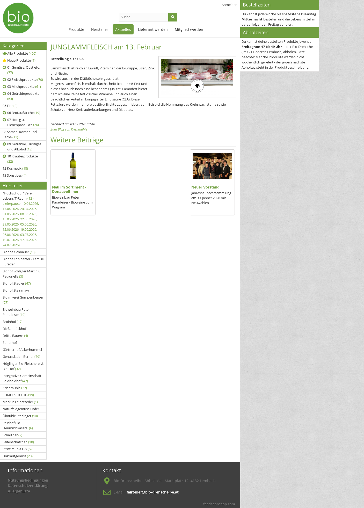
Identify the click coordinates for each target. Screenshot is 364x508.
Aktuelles (123, 29)
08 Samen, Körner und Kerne (20, 134)
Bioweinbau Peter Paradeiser (16, 312)
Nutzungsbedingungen (28, 480)
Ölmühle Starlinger (20, 415)
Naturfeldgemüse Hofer (21, 409)
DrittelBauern (15, 335)
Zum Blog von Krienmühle (68, 129)
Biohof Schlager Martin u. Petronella (22, 274)
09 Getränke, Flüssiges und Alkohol (22, 146)
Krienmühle (15, 388)
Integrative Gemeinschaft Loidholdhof (22, 378)
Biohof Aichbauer (19, 252)
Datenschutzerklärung (27, 485)
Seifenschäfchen (18, 442)
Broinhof (13, 321)
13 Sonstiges (14, 175)
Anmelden (229, 4)
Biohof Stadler (17, 283)
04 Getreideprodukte (21, 96)
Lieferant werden (153, 29)
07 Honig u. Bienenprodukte (21, 122)
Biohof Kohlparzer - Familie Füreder (23, 261)
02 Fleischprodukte (23, 79)
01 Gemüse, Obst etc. (21, 70)
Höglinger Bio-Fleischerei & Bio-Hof (23, 366)
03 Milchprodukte (22, 86)
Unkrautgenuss (18, 456)
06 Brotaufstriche (21, 112)
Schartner (12, 435)
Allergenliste (19, 491)
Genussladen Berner (21, 356)
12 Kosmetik (15, 168)
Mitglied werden (189, 29)
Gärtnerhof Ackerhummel (22, 349)
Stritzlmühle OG (17, 449)
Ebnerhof (10, 342)
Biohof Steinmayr (16, 290)
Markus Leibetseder (20, 402)
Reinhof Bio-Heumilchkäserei (18, 425)
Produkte (76, 29)
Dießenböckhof (14, 328)
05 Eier (10, 105)
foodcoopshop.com (219, 504)
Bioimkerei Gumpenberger (23, 300)
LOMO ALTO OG (18, 395)
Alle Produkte (19, 53)
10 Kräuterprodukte (20, 159)
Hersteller (99, 29)
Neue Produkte (19, 60)
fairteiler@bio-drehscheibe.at (153, 492)
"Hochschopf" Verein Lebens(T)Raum (21, 219)
